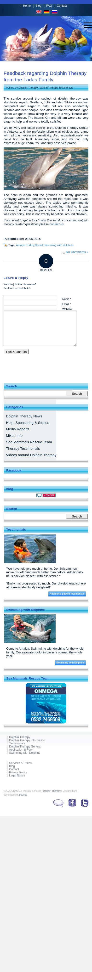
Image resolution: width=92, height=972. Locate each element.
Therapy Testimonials (60, 87)
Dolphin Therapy (19, 737)
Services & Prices (20, 763)
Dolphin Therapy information (27, 740)
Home (27, 5)
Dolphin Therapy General (25, 746)
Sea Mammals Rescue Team (29, 442)
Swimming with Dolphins (70, 662)
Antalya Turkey (25, 245)
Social (39, 245)
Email (66, 304)
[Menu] (85, 25)
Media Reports (17, 429)
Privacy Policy (18, 772)
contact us (57, 224)
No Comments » (77, 252)
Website (67, 309)
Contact (62, 5)
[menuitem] (85, 25)
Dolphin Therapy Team (31, 87)
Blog (38, 5)
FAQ (49, 5)
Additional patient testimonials (67, 593)
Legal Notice (17, 775)
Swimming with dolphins (59, 245)
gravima (22, 794)
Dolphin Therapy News (24, 416)
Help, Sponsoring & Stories (27, 423)
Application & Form (21, 749)
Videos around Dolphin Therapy (31, 455)
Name (66, 299)
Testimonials (17, 743)
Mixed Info (14, 435)
